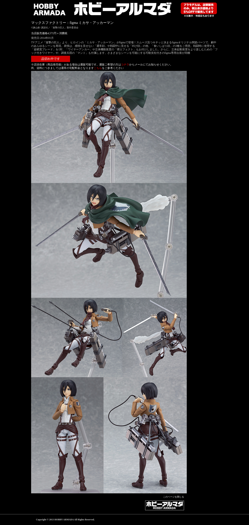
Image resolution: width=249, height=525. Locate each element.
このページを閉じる (173, 496)
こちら (98, 68)
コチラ (125, 64)
